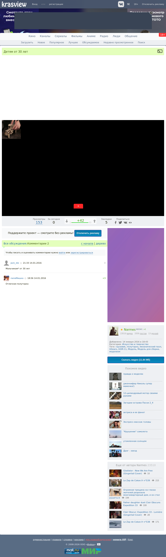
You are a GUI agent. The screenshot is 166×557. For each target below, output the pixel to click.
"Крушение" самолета (135, 431)
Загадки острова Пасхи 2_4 (138, 403)
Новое (41, 42)
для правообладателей (98, 539)
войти (62, 252)
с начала (87, 243)
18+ (136, 4)
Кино (32, 36)
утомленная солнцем (135, 441)
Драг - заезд (130, 451)
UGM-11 (122, 349)
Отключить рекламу (153, 4)
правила (56, 539)
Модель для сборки (148, 349)
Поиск (141, 42)
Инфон (90, 544)
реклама (78, 539)
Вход (34, 4)
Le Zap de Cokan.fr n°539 (136, 480)
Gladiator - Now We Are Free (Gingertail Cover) (138, 472)
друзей (154, 334)
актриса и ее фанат (134, 412)
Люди (116, 36)
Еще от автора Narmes (136, 465)
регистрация (56, 4)
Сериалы (61, 36)
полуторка (132, 346)
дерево (101, 243)
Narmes (128, 329)
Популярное (56, 42)
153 (39, 222)
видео (130, 334)
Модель (132, 349)
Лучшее (73, 42)
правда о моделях (133, 374)
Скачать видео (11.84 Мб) (136, 359)
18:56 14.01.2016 (36, 278)
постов (143, 334)
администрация (41, 539)
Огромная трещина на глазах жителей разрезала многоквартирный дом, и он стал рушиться (134, 494)
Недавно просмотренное (119, 42)
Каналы (45, 36)
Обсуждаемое (90, 42)
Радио (104, 36)
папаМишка (17, 278)
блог (130, 539)
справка (67, 539)
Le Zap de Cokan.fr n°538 (136, 522)
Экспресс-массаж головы (137, 422)
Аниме (91, 36)
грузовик (121, 346)
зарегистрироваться (82, 252)
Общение (131, 36)
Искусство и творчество (135, 344)
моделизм (114, 351)
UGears (113, 349)
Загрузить (27, 42)
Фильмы (76, 36)
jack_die (15, 263)
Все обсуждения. (15, 243)
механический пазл (150, 346)
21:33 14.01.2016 (32, 263)
